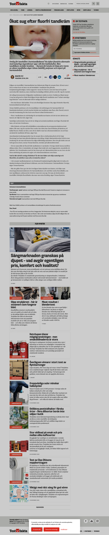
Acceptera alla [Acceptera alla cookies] (37, 529)
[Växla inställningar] (64, 529)
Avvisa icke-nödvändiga (51, 529)
